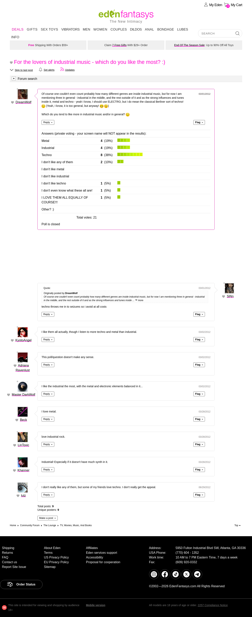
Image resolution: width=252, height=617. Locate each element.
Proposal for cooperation (103, 562)
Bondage (165, 29)
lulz (23, 495)
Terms (48, 552)
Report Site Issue (14, 567)
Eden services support (101, 552)
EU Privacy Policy (56, 562)
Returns (7, 552)
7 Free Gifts (119, 45)
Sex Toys (49, 29)
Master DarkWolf (23, 394)
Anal (149, 29)
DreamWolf (23, 102)
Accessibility (94, 557)
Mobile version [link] (95, 605)
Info (15, 37)
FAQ (5, 557)
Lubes (182, 29)
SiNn (230, 296)
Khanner (24, 470)
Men (86, 29)
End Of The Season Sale (189, 45)
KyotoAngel (23, 340)
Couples (118, 29)
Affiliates (92, 548)
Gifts (32, 29)
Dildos (136, 29)
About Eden (52, 548)
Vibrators (70, 29)
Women (100, 29)
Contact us (9, 562)
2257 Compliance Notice (213, 605)
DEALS (18, 29)
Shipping (8, 548)
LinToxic (23, 445)
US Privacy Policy (56, 557)
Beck (23, 420)
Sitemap (50, 567)
